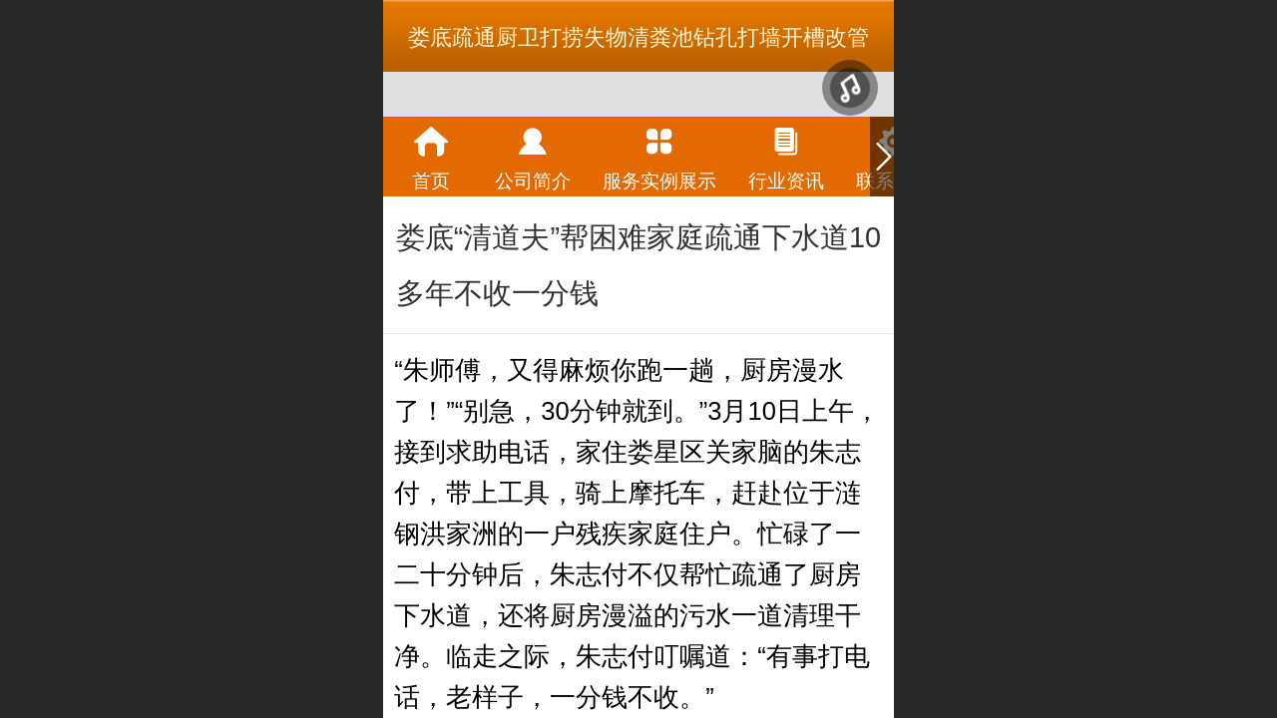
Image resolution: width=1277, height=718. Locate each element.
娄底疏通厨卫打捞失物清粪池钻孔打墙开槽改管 (638, 37)
